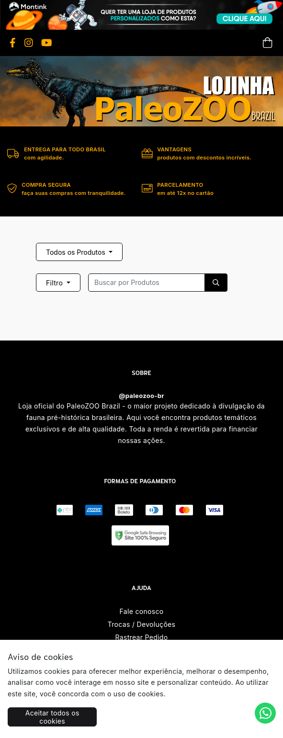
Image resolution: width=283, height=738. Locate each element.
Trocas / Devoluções (142, 624)
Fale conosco (142, 611)
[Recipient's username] (146, 282)
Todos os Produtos (76, 252)
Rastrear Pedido (141, 637)
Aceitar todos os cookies (52, 717)
